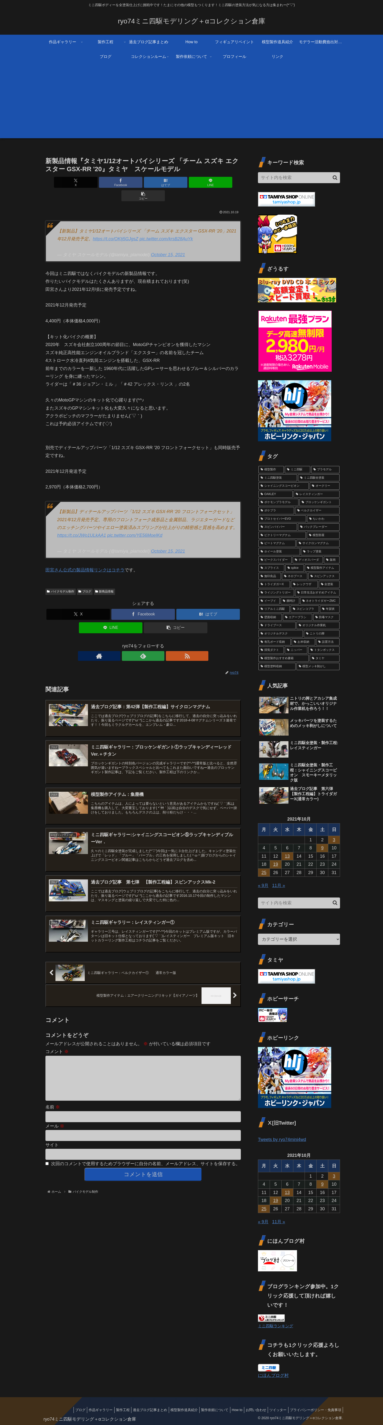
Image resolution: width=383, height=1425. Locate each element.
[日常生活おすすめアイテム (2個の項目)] (317, 592)
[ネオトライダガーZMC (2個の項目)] (320, 601)
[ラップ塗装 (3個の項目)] (320, 551)
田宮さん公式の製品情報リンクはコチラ (85, 556)
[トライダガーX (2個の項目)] (274, 584)
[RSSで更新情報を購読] (154, 642)
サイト (52, 1143)
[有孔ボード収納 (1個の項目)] (274, 642)
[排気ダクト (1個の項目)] (271, 650)
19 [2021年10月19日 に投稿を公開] (275, 864)
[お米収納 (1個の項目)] (303, 642)
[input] (299, 177)
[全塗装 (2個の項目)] (329, 584)
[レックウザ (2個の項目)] (304, 584)
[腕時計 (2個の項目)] (290, 601)
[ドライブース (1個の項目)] (277, 625)
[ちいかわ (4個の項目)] (323, 519)
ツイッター (275, 1410)
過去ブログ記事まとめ (138, 1410)
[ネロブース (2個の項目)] (294, 576)
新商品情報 (104, 578)
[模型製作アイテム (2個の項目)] (322, 568)
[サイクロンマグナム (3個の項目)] (318, 543)
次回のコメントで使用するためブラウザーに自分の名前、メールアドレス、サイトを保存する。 (145, 1162)
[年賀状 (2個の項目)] (330, 609)
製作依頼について (206, 1410)
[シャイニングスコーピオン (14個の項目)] (283, 486)
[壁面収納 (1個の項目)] (270, 617)
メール (54, 1124)
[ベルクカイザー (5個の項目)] (317, 510)
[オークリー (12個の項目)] (325, 486)
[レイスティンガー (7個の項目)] (317, 494)
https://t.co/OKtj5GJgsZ (115, 225)
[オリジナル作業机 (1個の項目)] (318, 625)
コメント (57, 1042)
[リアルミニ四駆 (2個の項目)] (274, 609)
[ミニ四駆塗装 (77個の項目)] (277, 478)
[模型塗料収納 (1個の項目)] (277, 666)
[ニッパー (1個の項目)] (296, 650)
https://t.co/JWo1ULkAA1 (81, 521)
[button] (208, 182)
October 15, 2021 (168, 241)
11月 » (278, 885)
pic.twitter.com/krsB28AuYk (166, 225)
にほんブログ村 (273, 1375)
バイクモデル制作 (60, 578)
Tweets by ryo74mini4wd (282, 1139)
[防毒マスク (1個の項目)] (326, 617)
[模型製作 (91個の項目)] (271, 469)
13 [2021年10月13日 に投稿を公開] (287, 856)
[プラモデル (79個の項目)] (325, 469)
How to (230, 1410)
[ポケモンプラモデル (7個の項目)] (278, 502)
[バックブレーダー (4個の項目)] (319, 527)
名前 (52, 1105)
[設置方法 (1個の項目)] (328, 642)
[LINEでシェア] (176, 182)
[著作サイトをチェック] (132, 642)
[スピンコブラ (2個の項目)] (305, 609)
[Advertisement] (191, 104)
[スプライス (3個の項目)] (271, 568)
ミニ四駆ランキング (275, 1326)
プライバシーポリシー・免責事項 (314, 1410)
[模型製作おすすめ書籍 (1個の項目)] (283, 658)
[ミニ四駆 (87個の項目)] (297, 469)
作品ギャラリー (85, 1410)
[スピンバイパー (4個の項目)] (277, 527)
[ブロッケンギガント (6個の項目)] (319, 502)
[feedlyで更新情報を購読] (143, 642)
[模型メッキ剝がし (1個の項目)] (318, 666)
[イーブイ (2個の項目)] (269, 601)
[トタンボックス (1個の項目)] (324, 650)
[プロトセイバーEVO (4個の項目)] (282, 519)
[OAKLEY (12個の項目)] (275, 494)
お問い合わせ (251, 1410)
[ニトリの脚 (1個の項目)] (322, 633)
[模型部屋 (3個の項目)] (323, 535)
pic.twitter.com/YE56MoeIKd (134, 521)
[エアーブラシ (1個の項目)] (297, 617)
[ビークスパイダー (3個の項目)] (275, 560)
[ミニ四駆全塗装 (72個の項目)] (319, 478)
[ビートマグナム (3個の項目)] (277, 543)
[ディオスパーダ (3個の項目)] (308, 560)
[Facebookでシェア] (110, 182)
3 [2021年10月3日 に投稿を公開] (334, 839)
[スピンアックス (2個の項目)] (324, 576)
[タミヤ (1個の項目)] (325, 658)
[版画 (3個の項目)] (332, 560)
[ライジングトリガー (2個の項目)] (276, 592)
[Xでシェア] (77, 182)
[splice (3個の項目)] (294, 568)
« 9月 (263, 885)
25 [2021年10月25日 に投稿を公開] (263, 872)
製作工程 (109, 1410)
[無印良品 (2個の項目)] (269, 576)
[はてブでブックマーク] (143, 182)
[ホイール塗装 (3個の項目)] (279, 551)
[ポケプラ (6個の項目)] (276, 510)
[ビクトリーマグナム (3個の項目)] (282, 535)
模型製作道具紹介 (174, 1410)
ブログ (84, 578)
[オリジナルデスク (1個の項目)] (280, 633)
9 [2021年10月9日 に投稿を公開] (322, 847)
